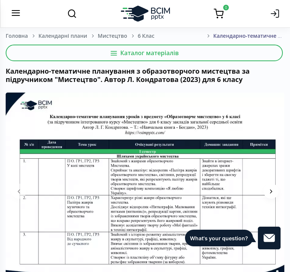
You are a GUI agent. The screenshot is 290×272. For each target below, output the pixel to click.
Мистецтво (112, 35)
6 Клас (146, 35)
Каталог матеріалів (144, 53)
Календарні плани (63, 35)
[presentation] (18, 191)
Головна (17, 35)
